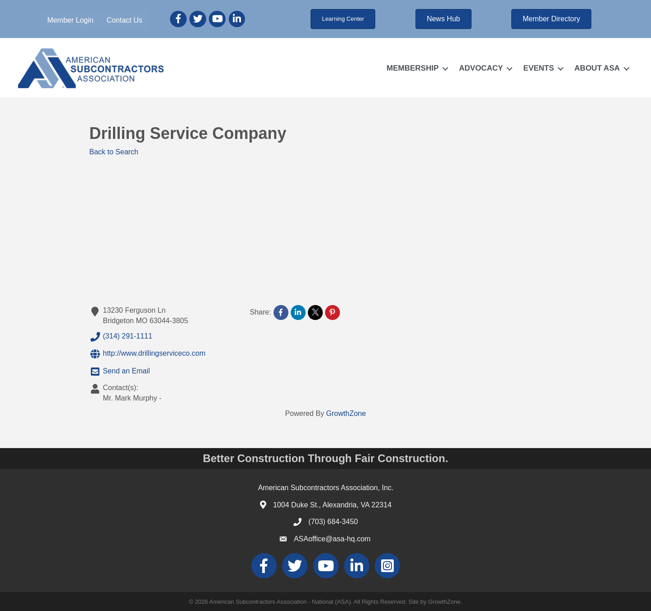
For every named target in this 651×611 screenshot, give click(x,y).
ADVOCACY (481, 68)
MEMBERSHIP (413, 68)
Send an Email (120, 371)
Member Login (70, 20)
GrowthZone (346, 413)
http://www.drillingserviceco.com (148, 354)
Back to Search (114, 152)
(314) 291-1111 (121, 336)
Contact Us (124, 20)
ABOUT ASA (597, 68)
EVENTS (539, 68)
